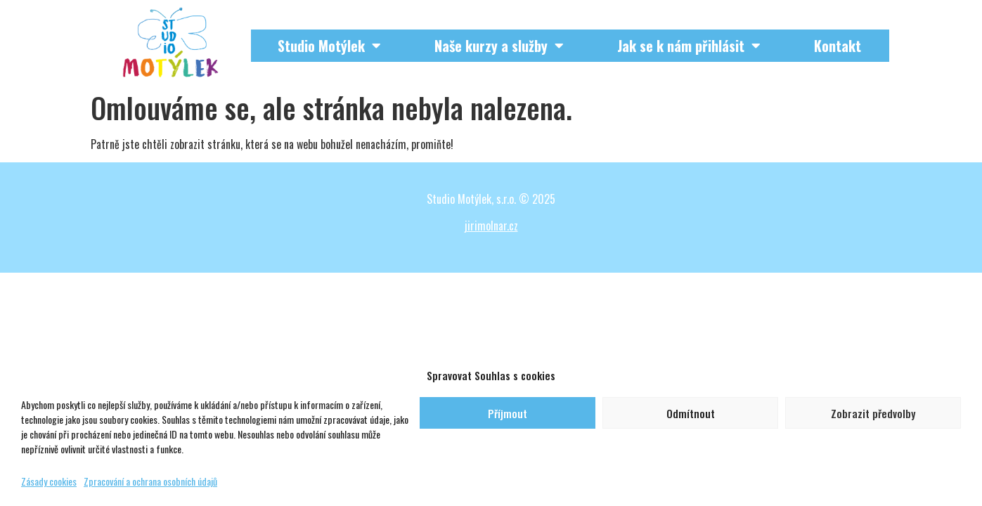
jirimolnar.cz (491, 225)
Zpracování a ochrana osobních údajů (150, 481)
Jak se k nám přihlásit (689, 46)
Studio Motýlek (329, 46)
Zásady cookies (49, 481)
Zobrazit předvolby (873, 413)
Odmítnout (690, 413)
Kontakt (837, 45)
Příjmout (507, 413)
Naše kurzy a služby (499, 46)
